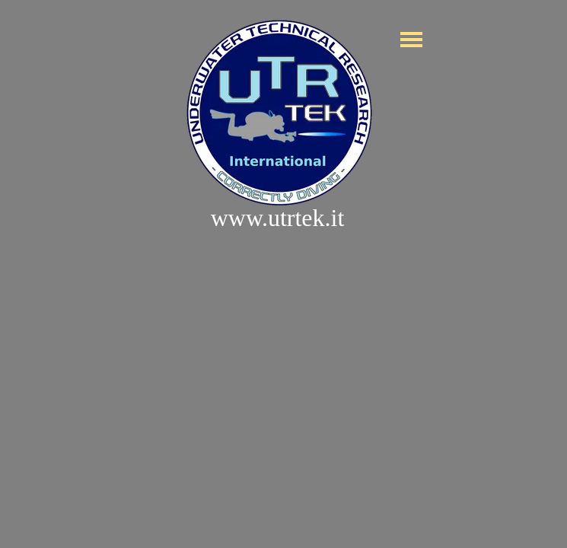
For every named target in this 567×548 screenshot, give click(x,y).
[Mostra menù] (411, 39)
